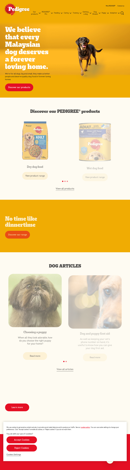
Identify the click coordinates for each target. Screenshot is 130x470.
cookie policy (85, 427)
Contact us (120, 6)
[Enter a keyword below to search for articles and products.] (122, 13)
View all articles (65, 370)
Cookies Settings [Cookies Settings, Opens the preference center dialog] (13, 454)
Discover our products (19, 87)
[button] (62, 181)
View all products (65, 189)
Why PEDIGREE (110, 6)
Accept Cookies (21, 439)
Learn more (17, 407)
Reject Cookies (21, 448)
